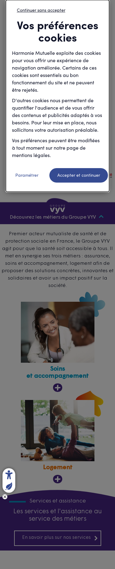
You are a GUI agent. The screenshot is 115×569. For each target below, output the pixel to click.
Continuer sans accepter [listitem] (41, 10)
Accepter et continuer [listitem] (78, 175)
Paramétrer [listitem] (26, 175)
